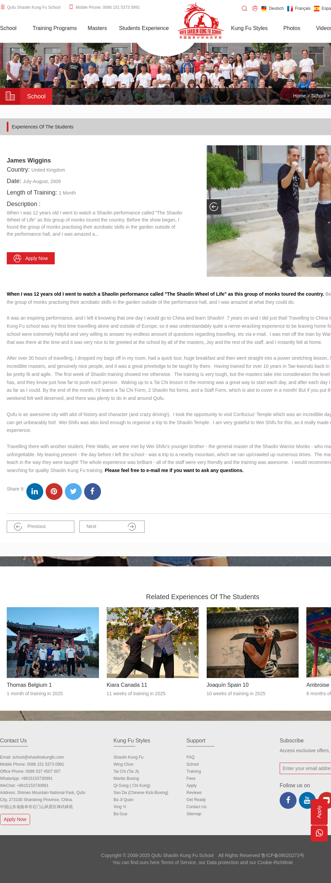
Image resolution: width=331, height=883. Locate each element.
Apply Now (16, 819)
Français (298, 8)
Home (299, 95)
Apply (191, 785)
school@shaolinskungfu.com (38, 757)
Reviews (194, 792)
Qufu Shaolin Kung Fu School (33, 7)
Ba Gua (120, 814)
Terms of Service (178, 862)
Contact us (196, 806)
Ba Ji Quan (123, 799)
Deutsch (272, 8)
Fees (191, 778)
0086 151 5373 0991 (45, 764)
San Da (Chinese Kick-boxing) (140, 792)
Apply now (31, 258)
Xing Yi (119, 806)
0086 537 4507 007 (43, 771)
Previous (30, 527)
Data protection (223, 862)
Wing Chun (123, 764)
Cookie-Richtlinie (275, 862)
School (318, 95)
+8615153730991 (37, 778)
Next (111, 527)
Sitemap (193, 814)
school (192, 764)
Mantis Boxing (126, 778)
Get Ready (196, 799)
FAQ (190, 757)
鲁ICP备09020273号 (282, 855)
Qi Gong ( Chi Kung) (131, 785)
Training (193, 771)
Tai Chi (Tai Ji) (126, 771)
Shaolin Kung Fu (128, 757)
